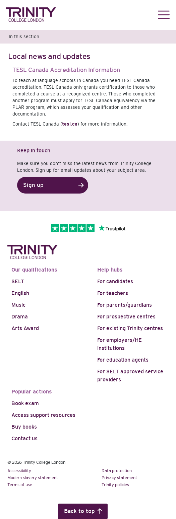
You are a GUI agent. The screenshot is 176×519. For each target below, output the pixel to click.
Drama (19, 316)
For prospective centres (126, 316)
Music (18, 305)
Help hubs (110, 270)
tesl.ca (69, 124)
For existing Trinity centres (130, 328)
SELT (17, 281)
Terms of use (19, 484)
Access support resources (43, 415)
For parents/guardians (124, 305)
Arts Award (25, 328)
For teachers (112, 293)
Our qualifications (34, 270)
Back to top (79, 511)
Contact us (24, 438)
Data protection (117, 470)
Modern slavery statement (32, 477)
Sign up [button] (33, 185)
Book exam (25, 403)
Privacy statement (119, 477)
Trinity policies (115, 484)
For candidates (115, 281)
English (20, 293)
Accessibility (19, 470)
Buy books (24, 427)
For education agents (123, 360)
